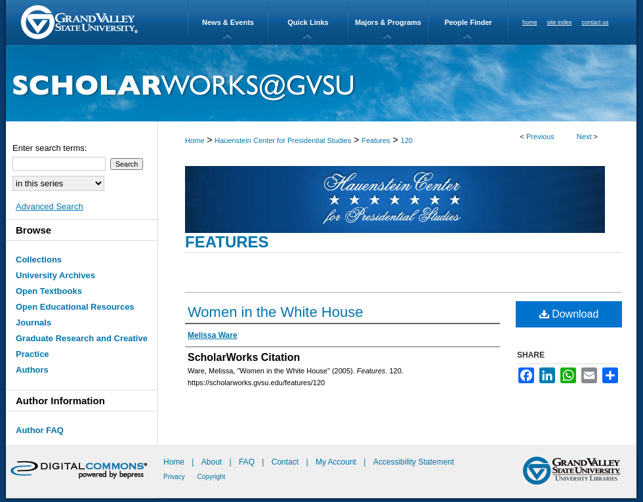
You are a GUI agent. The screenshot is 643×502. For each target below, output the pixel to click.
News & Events (228, 22)
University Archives (55, 275)
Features (376, 140)
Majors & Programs (388, 22)
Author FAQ (40, 430)
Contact (285, 462)
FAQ (248, 462)
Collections (39, 259)
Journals (33, 322)
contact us (595, 22)
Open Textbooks (49, 291)
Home (194, 140)
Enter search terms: (49, 148)
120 (407, 140)
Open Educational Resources (75, 307)
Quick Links (307, 22)
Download (569, 314)
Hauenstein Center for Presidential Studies (283, 140)
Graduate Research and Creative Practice (82, 346)
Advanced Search (49, 206)
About (212, 462)
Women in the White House (275, 312)
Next (584, 136)
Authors (32, 370)
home (529, 22)
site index (559, 22)
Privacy (175, 476)
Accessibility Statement (413, 462)
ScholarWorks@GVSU (321, 83)
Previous (540, 136)
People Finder (468, 22)
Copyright (211, 476)
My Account (337, 462)
